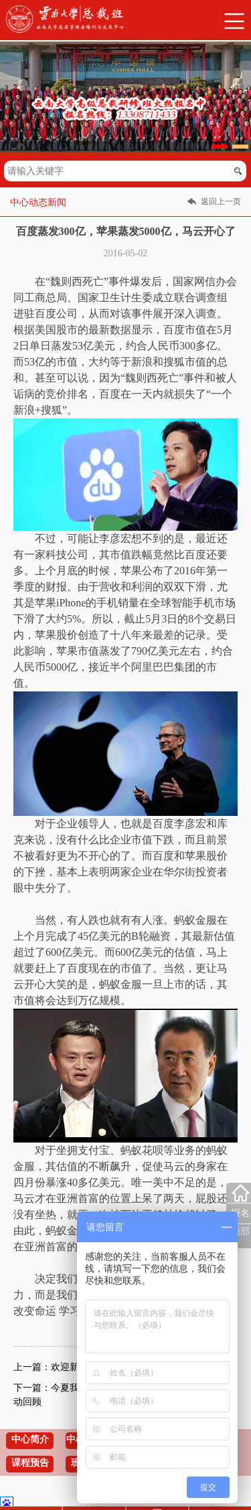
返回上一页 (221, 201)
